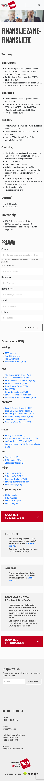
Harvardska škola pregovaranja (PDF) (21, 438)
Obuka (4, 249)
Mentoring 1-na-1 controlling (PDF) (20, 397)
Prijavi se (31, 327)
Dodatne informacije (22, 517)
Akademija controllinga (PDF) (18, 375)
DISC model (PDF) (13, 460)
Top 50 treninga (12, 359)
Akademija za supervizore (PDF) (19, 416)
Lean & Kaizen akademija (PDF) (18, 408)
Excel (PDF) (10, 389)
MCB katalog (10, 353)
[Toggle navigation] (29, 5)
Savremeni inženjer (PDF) (16, 419)
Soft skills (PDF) (12, 457)
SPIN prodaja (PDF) (13, 484)
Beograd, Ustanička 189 (13, 749)
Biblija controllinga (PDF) (16, 479)
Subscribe (34, 682)
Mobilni (4, 312)
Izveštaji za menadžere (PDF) (17, 481)
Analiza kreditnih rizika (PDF (17, 377)
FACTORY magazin (13, 500)
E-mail (4, 300)
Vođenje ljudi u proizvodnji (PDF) (19, 413)
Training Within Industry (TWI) (18, 422)
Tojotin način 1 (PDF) (14, 473)
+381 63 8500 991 (10, 740)
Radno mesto (7, 289)
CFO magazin (11, 495)
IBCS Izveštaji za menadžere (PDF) (20, 380)
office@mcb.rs (9, 729)
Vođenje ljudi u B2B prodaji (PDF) (19, 441)
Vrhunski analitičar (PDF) (16, 383)
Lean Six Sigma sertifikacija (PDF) (19, 411)
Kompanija (6, 277)
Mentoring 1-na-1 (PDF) (15, 361)
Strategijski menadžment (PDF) (18, 394)
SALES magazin (12, 503)
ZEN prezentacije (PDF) (15, 463)
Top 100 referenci (12, 356)
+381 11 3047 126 (10, 720)
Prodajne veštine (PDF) (15, 435)
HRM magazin (11, 498)
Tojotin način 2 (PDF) (14, 476)
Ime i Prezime (7, 265)
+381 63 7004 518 (10, 737)
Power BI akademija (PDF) (16, 392)
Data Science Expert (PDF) (16, 386)
